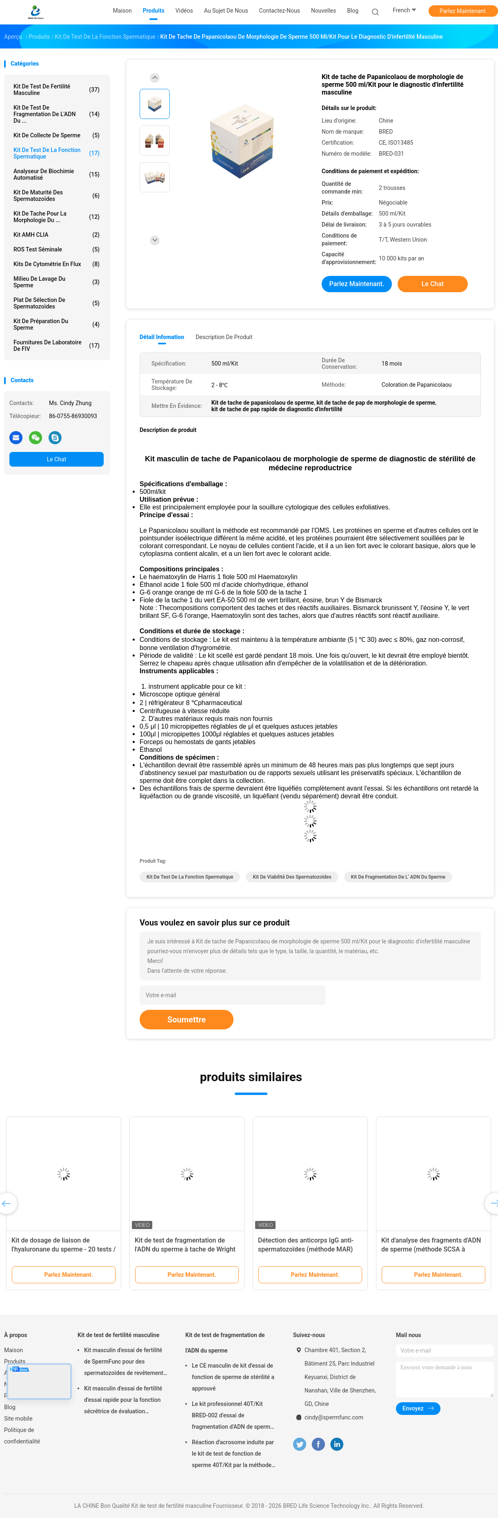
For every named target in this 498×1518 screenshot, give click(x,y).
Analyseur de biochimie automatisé (56, 174)
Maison (13, 1350)
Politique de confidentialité (22, 1436)
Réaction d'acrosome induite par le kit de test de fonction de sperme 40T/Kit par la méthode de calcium (233, 1455)
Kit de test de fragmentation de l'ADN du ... (56, 114)
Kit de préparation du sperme (56, 324)
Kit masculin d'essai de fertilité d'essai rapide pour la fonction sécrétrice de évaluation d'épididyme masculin (123, 1401)
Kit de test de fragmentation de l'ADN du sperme (225, 1343)
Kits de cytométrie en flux (56, 264)
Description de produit (224, 337)
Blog (10, 1407)
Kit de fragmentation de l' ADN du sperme (398, 877)
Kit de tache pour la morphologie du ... (56, 216)
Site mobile (18, 1418)
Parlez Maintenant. (463, 11)
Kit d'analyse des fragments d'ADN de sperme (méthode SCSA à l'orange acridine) (431, 1249)
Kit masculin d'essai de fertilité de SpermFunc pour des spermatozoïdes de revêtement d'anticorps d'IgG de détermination (123, 1363)
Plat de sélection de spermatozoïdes (56, 303)
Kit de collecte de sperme (56, 135)
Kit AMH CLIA (56, 235)
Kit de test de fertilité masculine (56, 89)
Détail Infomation (162, 337)
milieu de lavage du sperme (56, 282)
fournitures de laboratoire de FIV (56, 345)
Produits (14, 1361)
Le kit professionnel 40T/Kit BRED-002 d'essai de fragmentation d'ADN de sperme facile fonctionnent (232, 1416)
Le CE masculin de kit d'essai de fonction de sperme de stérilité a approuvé (233, 1377)
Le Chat (56, 459)
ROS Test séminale (56, 249)
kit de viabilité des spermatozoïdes (292, 877)
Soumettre (186, 1019)
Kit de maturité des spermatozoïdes (56, 195)
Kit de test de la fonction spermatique (56, 153)
